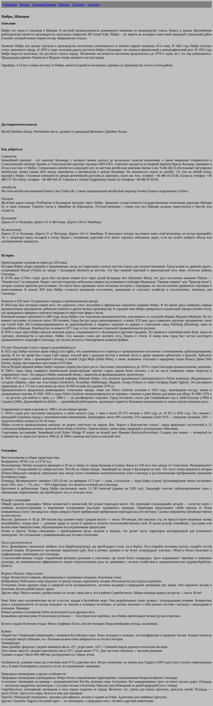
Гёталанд (78, 4)
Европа (24, 4)
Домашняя (10, 4)
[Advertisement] (97, 96)
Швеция (63, 4)
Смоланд (93, 4)
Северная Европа (44, 4)
